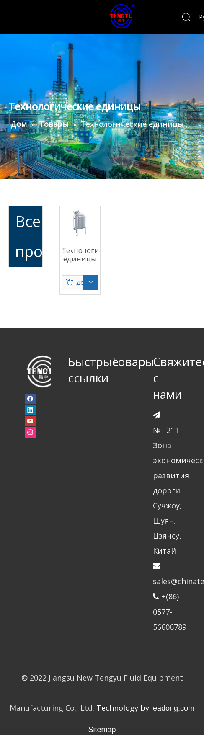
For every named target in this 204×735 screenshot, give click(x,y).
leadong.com (172, 708)
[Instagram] (30, 432)
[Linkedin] (30, 410)
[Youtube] (30, 421)
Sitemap (102, 729)
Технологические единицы (80, 254)
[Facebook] (30, 398)
